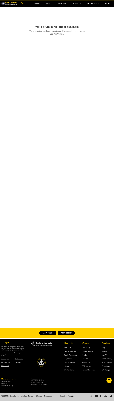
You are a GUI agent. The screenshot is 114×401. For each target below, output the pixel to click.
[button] (37, 3)
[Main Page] (47, 333)
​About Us (67, 348)
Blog (103, 348)
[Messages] (7, 359)
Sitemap (39, 396)
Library (66, 366)
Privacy (31, 396)
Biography (68, 359)
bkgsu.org (4, 383)
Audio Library (107, 362)
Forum (104, 351)
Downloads (106, 366)
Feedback (48, 396)
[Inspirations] (7, 362)
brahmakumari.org (7, 385)
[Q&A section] (66, 333)
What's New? (69, 370)
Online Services (70, 351)
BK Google (106, 370)
